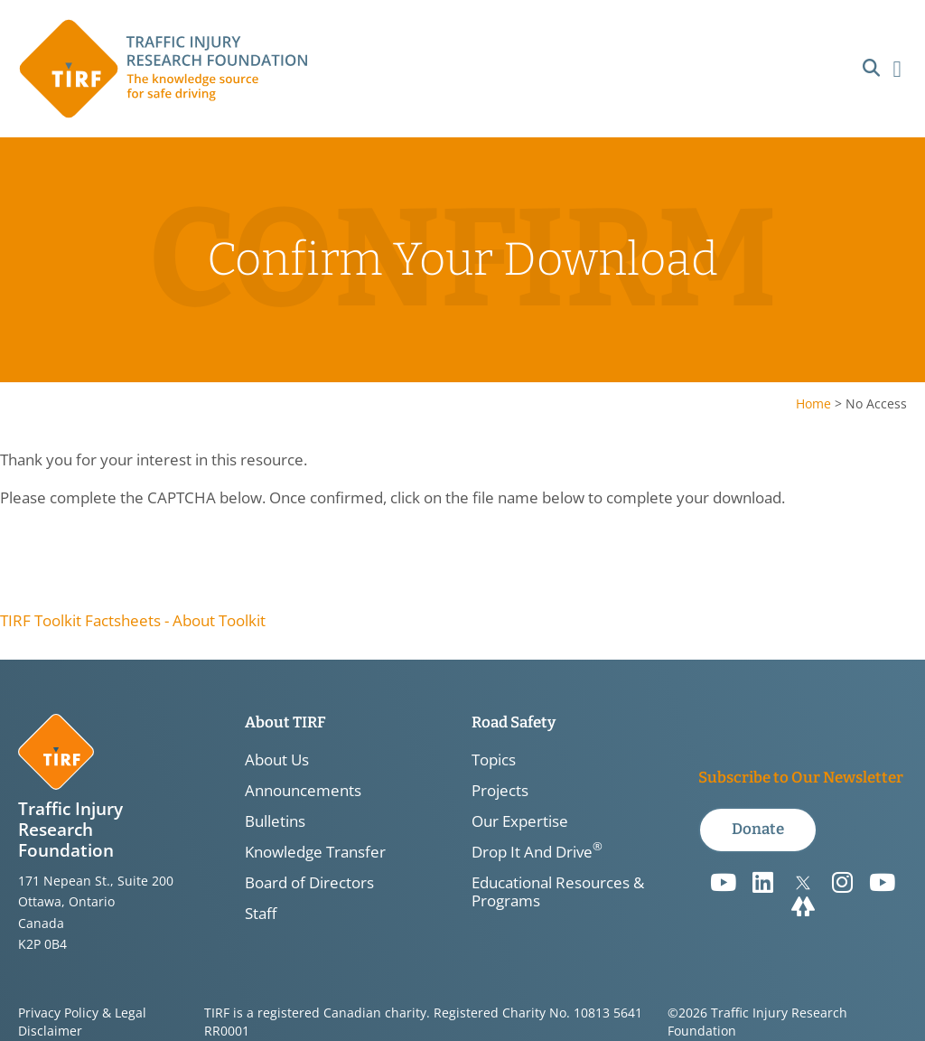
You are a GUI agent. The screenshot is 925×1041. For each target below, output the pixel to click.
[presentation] (137, 559)
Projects (500, 791)
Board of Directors (309, 883)
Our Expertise (520, 821)
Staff (260, 914)
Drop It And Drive (537, 852)
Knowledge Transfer (315, 852)
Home (813, 403)
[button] (871, 69)
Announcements (303, 791)
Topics (494, 760)
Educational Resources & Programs (558, 892)
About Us (277, 760)
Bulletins (275, 821)
